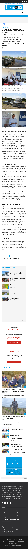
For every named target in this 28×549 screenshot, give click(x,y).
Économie (13, 256)
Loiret (20, 256)
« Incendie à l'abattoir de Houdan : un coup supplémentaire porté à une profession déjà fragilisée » (17, 436)
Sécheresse (16, 258)
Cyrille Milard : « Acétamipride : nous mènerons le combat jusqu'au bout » (17, 292)
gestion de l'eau (7, 258)
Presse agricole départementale (13, 545)
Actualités (5, 256)
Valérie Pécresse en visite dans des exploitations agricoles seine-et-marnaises (17, 451)
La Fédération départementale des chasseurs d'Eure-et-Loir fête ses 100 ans (17, 429)
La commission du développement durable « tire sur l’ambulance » (17, 273)
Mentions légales (13, 543)
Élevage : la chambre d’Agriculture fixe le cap (17, 279)
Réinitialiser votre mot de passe (14, 338)
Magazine (18, 515)
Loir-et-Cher (19, 494)
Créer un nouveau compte (14, 337)
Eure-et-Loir (12, 494)
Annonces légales (22, 12)
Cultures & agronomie (8, 512)
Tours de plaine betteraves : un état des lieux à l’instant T (17, 298)
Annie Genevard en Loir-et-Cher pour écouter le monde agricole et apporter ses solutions (13, 390)
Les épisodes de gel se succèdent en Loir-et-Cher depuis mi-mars (13, 417)
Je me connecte (26, 12)
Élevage (4, 517)
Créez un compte (14, 362)
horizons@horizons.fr (7, 527)
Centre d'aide (20, 541)
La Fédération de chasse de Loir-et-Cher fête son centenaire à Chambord (17, 444)
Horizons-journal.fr (6, 486)
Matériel (17, 510)
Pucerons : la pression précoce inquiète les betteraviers (16, 285)
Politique (18, 512)
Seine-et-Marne (5, 496)
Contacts (4, 541)
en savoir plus (14, 472)
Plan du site (12, 541)
